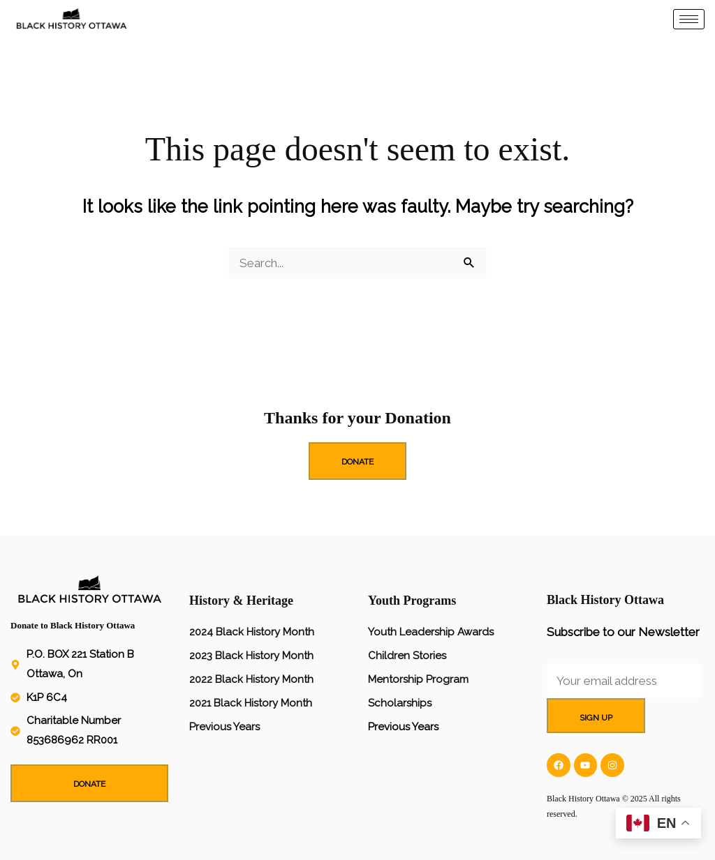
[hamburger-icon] (689, 19)
